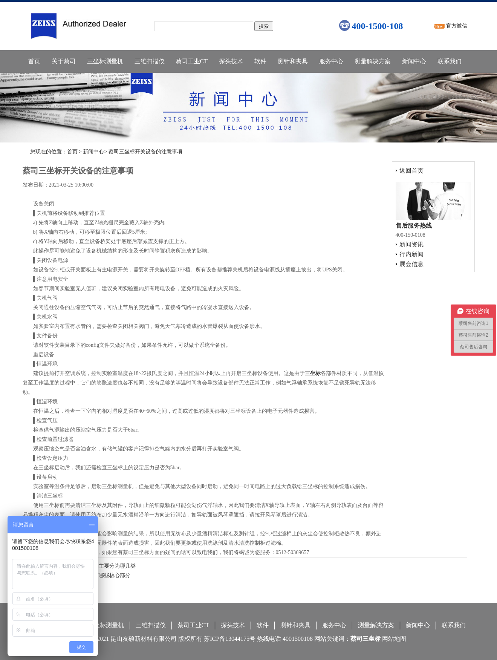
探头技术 (231, 61)
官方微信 (456, 26)
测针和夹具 (293, 61)
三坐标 (313, 373)
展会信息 (411, 264)
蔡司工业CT (192, 61)
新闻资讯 (411, 244)
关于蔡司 (64, 61)
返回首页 (411, 170)
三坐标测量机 (105, 61)
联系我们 (449, 61)
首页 (34, 61)
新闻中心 (414, 61)
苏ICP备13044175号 (229, 638)
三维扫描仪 (150, 61)
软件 (260, 61)
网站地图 (394, 638)
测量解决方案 (373, 61)
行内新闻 (411, 254)
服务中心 (331, 61)
